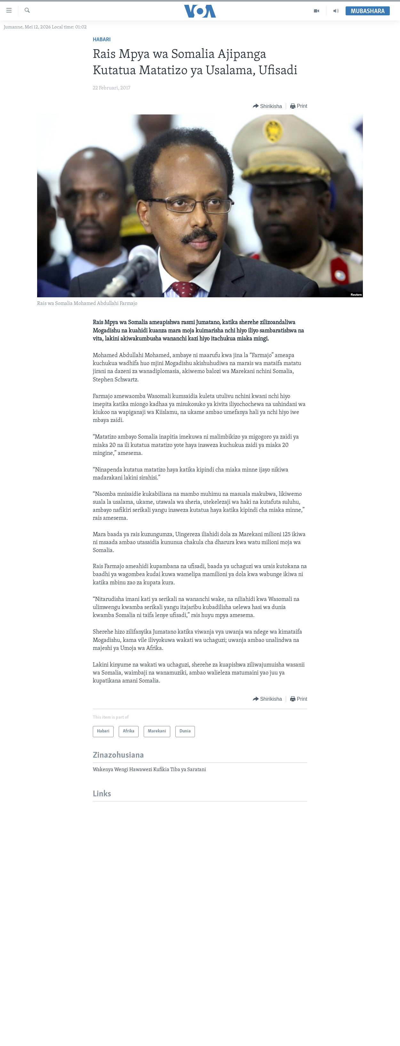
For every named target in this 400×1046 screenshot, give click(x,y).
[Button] (267, 106)
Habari (102, 40)
